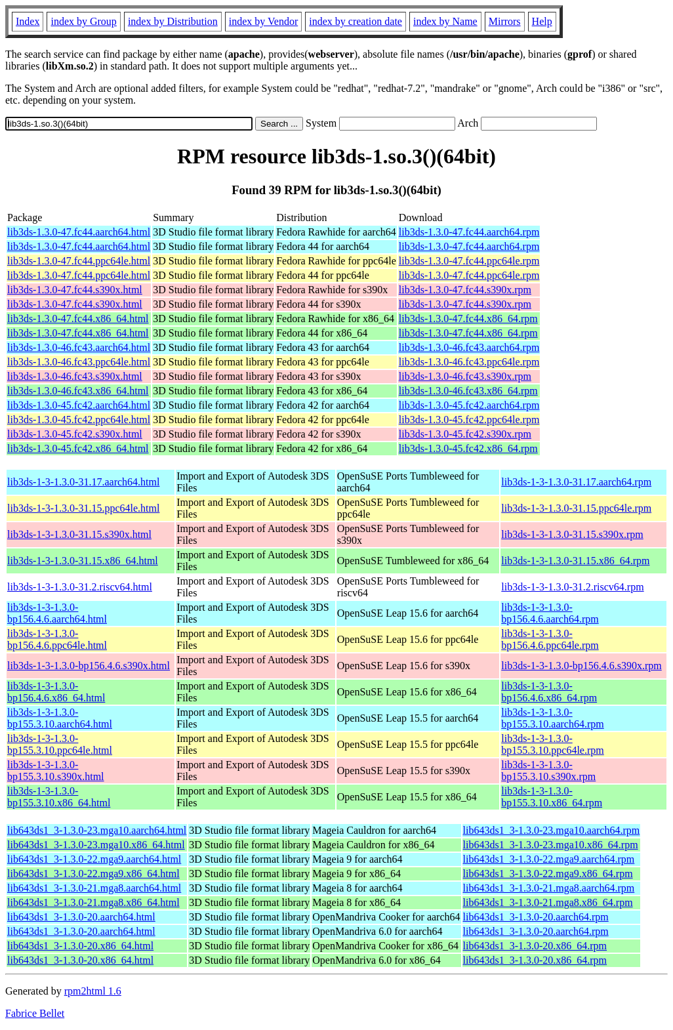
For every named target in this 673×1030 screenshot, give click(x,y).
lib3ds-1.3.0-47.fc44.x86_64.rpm (468, 318)
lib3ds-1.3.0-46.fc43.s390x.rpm (465, 376)
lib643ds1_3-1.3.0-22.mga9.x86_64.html (93, 873)
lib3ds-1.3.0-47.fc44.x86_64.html (78, 318)
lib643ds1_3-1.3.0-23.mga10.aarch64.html (96, 830)
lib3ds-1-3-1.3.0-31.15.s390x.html (79, 534)
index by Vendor (263, 21)
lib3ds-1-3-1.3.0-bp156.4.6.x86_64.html (56, 691)
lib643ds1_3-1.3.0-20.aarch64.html (81, 916)
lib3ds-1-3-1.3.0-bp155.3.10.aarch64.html (59, 718)
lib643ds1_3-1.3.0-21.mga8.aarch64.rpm (549, 888)
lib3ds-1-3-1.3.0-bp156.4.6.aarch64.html (57, 613)
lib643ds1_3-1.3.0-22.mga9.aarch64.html (94, 859)
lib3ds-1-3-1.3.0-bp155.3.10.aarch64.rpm (552, 718)
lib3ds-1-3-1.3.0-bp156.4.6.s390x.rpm (581, 665)
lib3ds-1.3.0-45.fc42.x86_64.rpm (468, 448)
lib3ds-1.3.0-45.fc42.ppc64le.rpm (469, 419)
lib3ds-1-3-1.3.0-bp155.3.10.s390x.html (55, 770)
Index (27, 21)
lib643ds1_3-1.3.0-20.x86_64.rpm (535, 945)
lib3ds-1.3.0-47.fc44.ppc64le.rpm (469, 260)
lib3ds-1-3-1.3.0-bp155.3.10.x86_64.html (58, 796)
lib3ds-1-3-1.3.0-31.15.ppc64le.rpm (576, 508)
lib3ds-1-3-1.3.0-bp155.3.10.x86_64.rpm (551, 796)
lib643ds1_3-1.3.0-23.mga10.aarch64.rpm (551, 830)
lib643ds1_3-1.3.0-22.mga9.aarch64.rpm (549, 859)
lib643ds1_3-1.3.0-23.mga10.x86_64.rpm (550, 844)
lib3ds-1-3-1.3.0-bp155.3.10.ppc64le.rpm (552, 744)
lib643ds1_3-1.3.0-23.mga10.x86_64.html (96, 844)
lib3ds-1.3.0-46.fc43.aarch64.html (78, 347)
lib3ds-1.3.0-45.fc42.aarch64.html (78, 405)
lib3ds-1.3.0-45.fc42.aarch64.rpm (469, 405)
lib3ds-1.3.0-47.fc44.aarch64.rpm (469, 231)
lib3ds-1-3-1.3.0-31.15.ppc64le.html (83, 508)
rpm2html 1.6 (92, 991)
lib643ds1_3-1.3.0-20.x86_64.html (80, 945)
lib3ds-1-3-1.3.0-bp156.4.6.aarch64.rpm (549, 613)
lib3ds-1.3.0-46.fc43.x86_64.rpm (468, 390)
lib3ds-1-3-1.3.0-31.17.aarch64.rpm (576, 481)
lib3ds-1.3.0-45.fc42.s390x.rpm (465, 434)
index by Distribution (173, 21)
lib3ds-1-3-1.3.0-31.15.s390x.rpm (572, 534)
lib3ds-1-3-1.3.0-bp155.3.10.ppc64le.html (59, 744)
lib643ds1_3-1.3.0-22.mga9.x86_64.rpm (548, 873)
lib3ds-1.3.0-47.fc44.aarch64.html (78, 231)
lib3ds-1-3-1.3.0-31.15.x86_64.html (82, 560)
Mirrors (505, 21)
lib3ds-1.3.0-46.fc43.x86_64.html (78, 390)
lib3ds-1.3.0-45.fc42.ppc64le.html (78, 419)
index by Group (83, 21)
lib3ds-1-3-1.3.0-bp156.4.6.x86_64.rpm (549, 691)
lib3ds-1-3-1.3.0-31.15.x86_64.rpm (575, 560)
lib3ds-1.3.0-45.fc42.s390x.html (74, 434)
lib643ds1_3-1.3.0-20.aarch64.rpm (536, 916)
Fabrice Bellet (34, 1013)
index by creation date (355, 21)
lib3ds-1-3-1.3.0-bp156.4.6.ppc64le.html (57, 639)
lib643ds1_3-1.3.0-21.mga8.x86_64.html (93, 902)
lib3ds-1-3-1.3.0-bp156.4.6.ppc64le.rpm (549, 639)
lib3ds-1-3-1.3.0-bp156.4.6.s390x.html (88, 665)
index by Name (445, 21)
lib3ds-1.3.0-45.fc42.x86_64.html (78, 448)
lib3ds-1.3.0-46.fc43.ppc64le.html (78, 361)
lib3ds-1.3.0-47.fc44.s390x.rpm (465, 289)
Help (542, 21)
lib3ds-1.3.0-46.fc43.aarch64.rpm (469, 347)
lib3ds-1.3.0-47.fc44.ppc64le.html (78, 260)
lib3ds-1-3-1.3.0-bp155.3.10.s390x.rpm (548, 770)
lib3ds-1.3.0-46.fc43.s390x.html (74, 376)
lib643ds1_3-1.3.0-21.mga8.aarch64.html (94, 888)
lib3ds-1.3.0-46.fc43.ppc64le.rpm (469, 361)
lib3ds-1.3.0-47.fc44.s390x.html (74, 289)
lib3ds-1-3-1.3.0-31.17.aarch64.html (83, 481)
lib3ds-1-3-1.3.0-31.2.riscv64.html (79, 586)
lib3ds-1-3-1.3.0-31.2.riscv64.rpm (572, 586)
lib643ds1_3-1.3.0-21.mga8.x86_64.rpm (548, 902)
